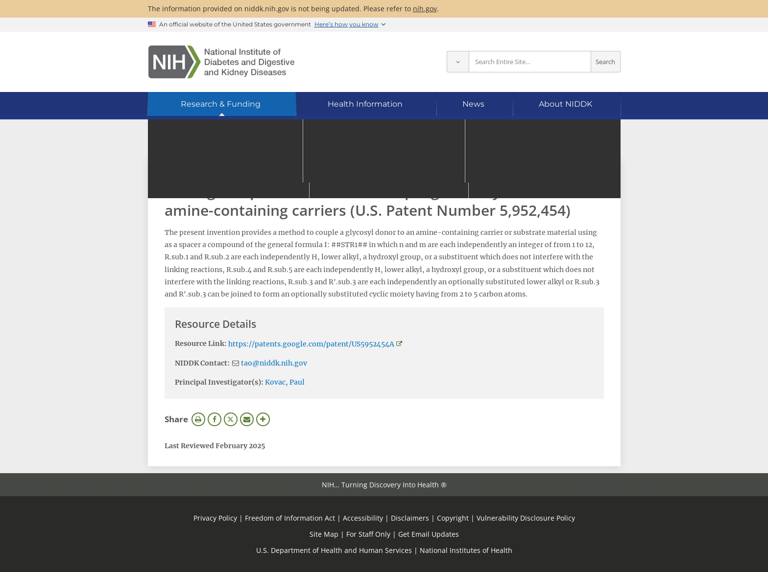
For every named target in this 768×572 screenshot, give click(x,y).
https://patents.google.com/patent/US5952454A (311, 344)
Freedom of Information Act (290, 518)
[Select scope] (458, 62)
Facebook (214, 419)
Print (198, 419)
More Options (263, 419)
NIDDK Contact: (202, 363)
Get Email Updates (428, 534)
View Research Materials (214, 170)
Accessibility (363, 518)
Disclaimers (410, 518)
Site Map (324, 534)
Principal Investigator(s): (219, 382)
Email (247, 419)
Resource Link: (201, 343)
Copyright (453, 518)
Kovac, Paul (285, 382)
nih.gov (425, 8)
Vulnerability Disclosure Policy (526, 518)
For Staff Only (368, 534)
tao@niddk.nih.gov (274, 363)
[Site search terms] (530, 62)
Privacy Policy (215, 518)
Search (605, 62)
